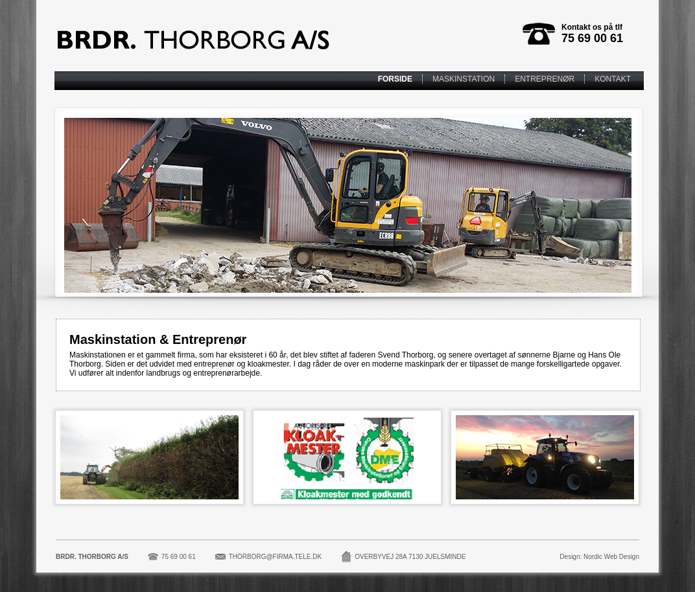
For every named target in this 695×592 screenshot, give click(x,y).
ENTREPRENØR (544, 79)
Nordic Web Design (611, 556)
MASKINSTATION (463, 79)
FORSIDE (395, 79)
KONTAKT (613, 79)
